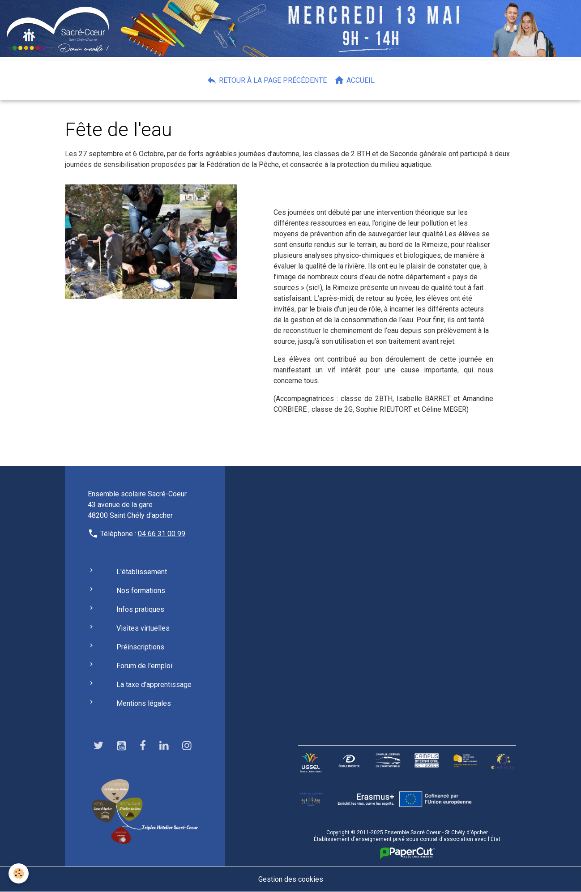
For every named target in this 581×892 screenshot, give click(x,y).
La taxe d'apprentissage (154, 684)
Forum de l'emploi (144, 666)
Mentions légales (143, 703)
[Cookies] (19, 873)
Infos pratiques (140, 609)
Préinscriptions (140, 647)
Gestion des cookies (290, 879)
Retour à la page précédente (266, 80)
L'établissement (141, 572)
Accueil (354, 80)
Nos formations (140, 590)
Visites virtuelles (143, 628)
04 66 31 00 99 (161, 533)
